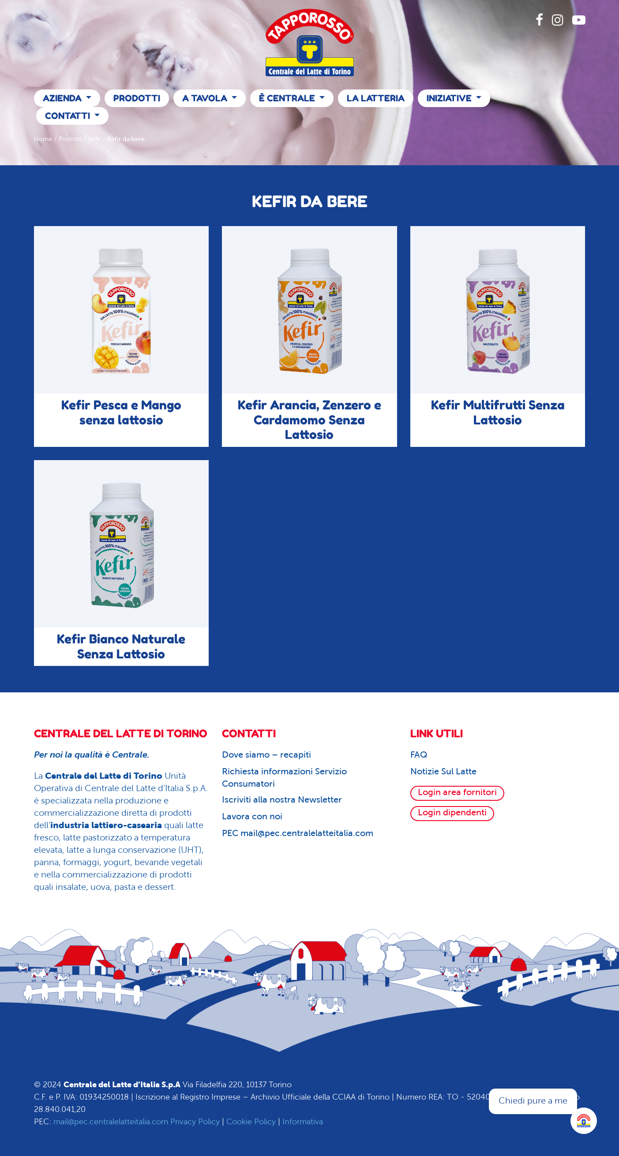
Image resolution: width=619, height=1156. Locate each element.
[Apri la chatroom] (583, 1121)
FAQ (419, 755)
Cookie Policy (251, 1122)
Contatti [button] (68, 116)
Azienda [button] (63, 98)
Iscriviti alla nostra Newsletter (282, 800)
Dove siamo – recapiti (266, 755)
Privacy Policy (195, 1122)
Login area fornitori (457, 792)
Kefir (94, 139)
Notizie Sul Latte (443, 772)
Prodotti (136, 98)
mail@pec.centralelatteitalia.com (110, 1122)
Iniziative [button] (450, 98)
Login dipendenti (452, 813)
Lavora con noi (252, 817)
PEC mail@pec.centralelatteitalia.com (297, 833)
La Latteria (376, 98)
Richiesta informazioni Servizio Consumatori (284, 778)
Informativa (302, 1122)
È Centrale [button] (288, 98)
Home (43, 139)
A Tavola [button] (205, 98)
